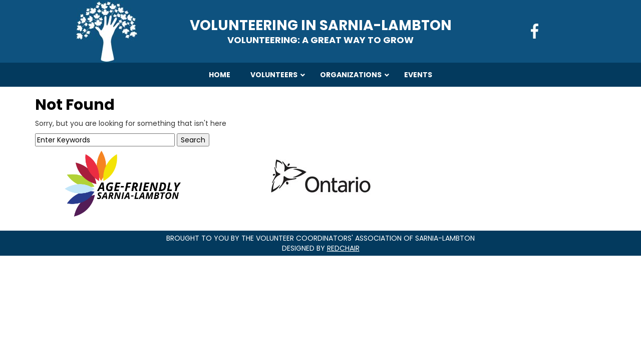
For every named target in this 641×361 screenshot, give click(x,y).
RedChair (343, 248)
